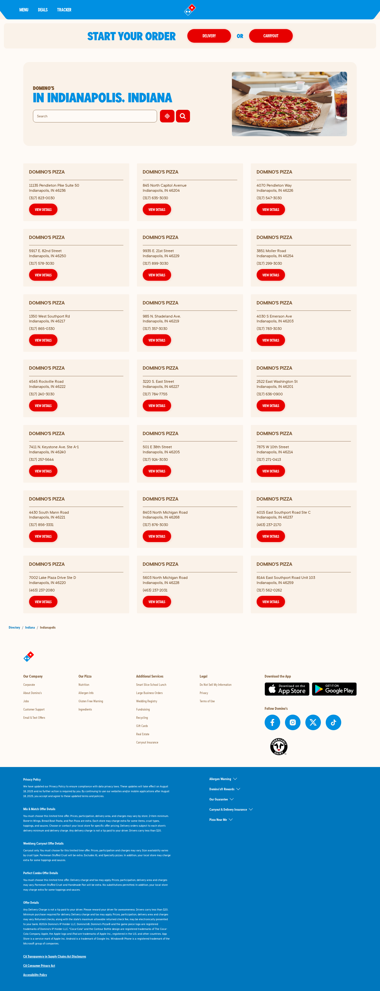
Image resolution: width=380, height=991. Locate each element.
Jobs (26, 701)
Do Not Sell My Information (215, 684)
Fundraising (143, 709)
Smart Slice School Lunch (151, 684)
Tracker (64, 10)
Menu (23, 10)
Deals (43, 10)
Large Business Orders (149, 693)
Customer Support (34, 709)
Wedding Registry (146, 701)
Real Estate (142, 734)
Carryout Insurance (147, 742)
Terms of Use (207, 701)
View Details (43, 209)
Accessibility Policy (35, 975)
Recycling (142, 717)
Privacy (204, 693)
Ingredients (85, 709)
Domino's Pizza (47, 172)
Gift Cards (142, 726)
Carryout (270, 36)
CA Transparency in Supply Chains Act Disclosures (54, 956)
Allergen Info (86, 693)
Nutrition (84, 684)
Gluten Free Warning (91, 701)
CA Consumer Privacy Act (39, 965)
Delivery (209, 36)
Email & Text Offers (34, 717)
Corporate (29, 684)
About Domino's (32, 693)
